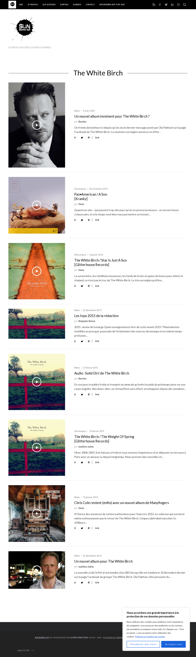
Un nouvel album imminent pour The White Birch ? (112, 116)
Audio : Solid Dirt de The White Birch (101, 373)
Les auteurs (49, 5)
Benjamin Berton (86, 321)
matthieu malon (86, 446)
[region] (156, 629)
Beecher (82, 121)
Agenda (77, 5)
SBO (21, 5)
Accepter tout (173, 644)
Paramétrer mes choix (143, 644)
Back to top (26, 650)
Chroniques (80, 189)
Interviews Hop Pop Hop (112, 5)
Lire (97, 137)
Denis (81, 204)
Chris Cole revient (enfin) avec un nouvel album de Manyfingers (121, 503)
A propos (33, 5)
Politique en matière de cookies (150, 636)
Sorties (64, 5)
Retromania (80, 255)
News (77, 111)
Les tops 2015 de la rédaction (96, 316)
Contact (90, 5)
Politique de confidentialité (117, 638)
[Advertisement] (132, 32)
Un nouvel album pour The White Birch (103, 561)
